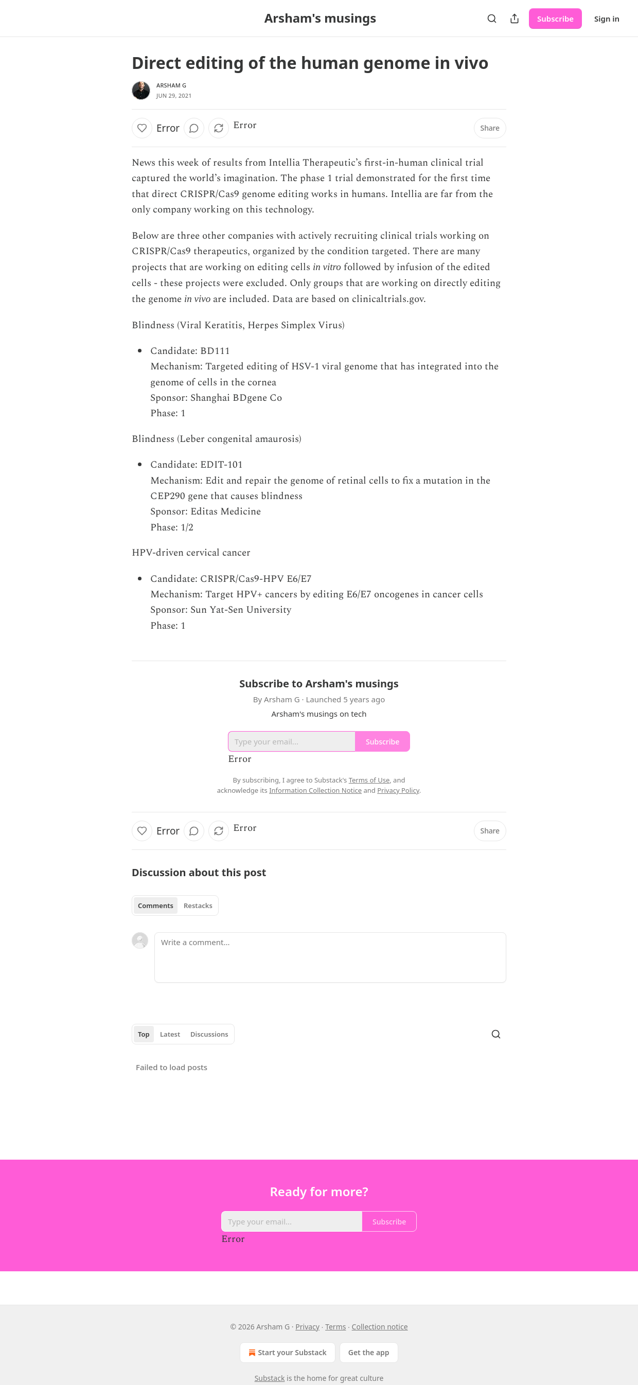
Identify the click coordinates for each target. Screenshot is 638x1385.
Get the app (368, 1352)
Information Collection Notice (315, 790)
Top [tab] (144, 1034)
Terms (335, 1326)
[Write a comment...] (330, 957)
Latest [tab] (170, 1034)
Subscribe (555, 18)
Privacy (307, 1326)
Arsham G (171, 85)
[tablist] (175, 905)
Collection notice (380, 1326)
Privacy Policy (398, 790)
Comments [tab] (155, 905)
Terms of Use (369, 780)
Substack (270, 1378)
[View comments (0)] (194, 128)
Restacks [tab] (198, 905)
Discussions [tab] (209, 1034)
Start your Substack (286, 1352)
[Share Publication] (514, 18)
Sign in (606, 18)
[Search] (492, 18)
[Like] (142, 128)
